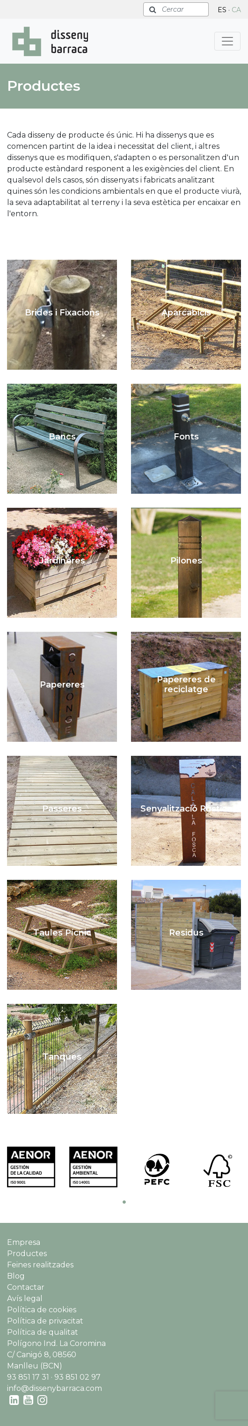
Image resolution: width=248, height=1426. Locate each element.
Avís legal (25, 1298)
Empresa (23, 1242)
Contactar (25, 1287)
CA (236, 10)
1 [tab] (124, 1202)
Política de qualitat (42, 1332)
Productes (27, 1253)
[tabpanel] (31, 1167)
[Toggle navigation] (227, 41)
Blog (16, 1276)
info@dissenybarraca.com (54, 1388)
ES (222, 10)
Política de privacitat (45, 1320)
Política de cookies (41, 1309)
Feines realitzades (40, 1264)
